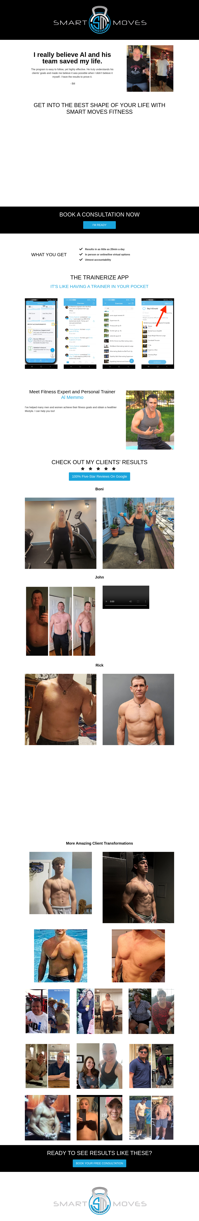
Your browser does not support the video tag (126, 597)
